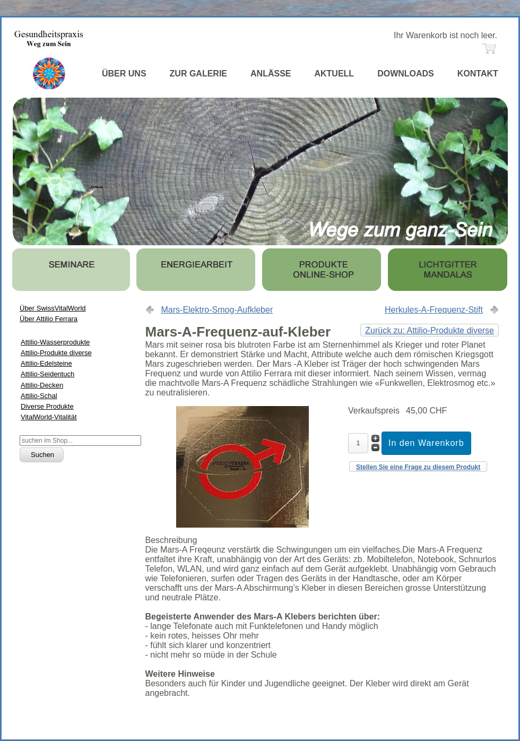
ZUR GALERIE (198, 73)
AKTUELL (334, 73)
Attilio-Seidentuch (47, 374)
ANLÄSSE (270, 73)
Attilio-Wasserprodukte (55, 342)
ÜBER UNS (124, 73)
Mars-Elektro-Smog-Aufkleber (217, 309)
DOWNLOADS (405, 73)
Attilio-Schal (39, 396)
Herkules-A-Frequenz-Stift (434, 309)
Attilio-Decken (42, 385)
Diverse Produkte (47, 406)
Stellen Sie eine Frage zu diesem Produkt (418, 467)
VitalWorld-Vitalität (49, 417)
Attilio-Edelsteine (46, 363)
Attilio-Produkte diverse (56, 353)
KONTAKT (477, 73)
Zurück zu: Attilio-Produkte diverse (429, 330)
